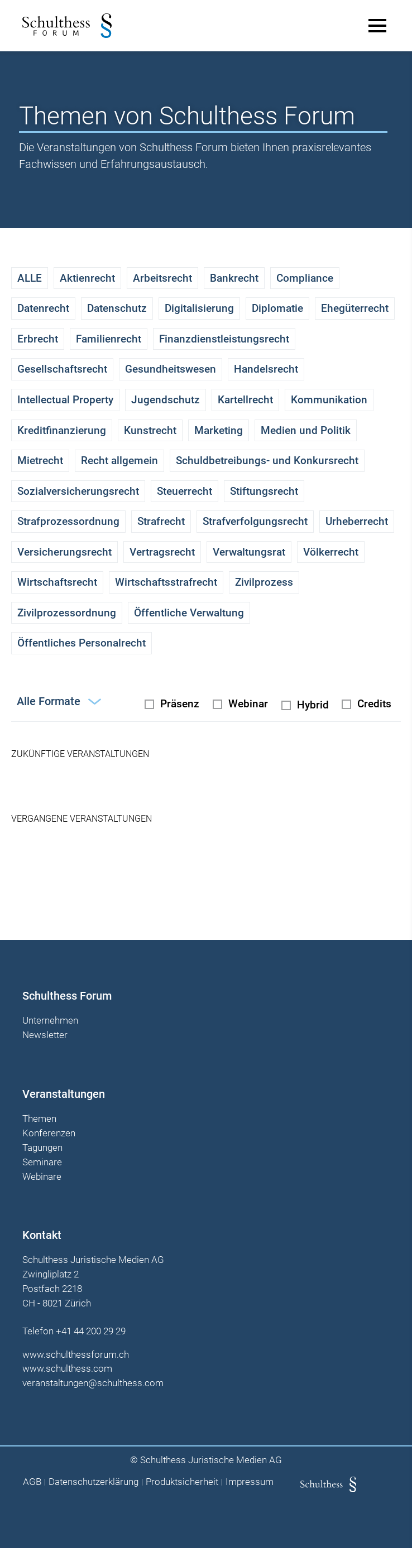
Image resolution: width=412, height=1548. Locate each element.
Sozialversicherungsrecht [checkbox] (78, 491)
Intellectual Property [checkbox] (65, 399)
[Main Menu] (377, 25)
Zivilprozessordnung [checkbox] (66, 612)
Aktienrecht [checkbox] (87, 278)
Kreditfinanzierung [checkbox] (61, 430)
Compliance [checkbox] (304, 278)
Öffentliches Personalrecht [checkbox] (81, 642)
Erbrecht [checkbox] (37, 338)
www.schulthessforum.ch (75, 1354)
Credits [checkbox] (374, 703)
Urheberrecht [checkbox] (356, 521)
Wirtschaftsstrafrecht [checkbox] (166, 582)
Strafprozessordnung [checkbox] (68, 521)
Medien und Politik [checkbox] (306, 430)
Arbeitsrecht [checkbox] (162, 278)
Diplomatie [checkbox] (277, 308)
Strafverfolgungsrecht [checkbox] (255, 521)
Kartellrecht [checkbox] (245, 399)
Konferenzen (48, 1134)
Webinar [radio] (248, 703)
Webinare (41, 1177)
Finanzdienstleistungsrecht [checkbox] (224, 338)
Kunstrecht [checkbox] (150, 430)
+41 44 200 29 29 (91, 1331)
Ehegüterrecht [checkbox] (355, 308)
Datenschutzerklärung (93, 1482)
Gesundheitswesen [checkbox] (170, 369)
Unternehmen (50, 1021)
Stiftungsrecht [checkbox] (264, 491)
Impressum (250, 1482)
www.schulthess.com (67, 1368)
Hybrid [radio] (313, 704)
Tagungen (42, 1148)
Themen (39, 1119)
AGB (32, 1482)
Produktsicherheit (182, 1482)
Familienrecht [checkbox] (108, 338)
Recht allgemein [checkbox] (119, 460)
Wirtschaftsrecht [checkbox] (57, 582)
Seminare (42, 1163)
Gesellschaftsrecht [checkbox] (62, 369)
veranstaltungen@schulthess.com (93, 1382)
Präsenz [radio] (179, 703)
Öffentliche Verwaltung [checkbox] (189, 612)
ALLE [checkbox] (29, 278)
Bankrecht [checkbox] (234, 278)
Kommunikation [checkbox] (329, 399)
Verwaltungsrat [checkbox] (249, 552)
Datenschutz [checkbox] (117, 308)
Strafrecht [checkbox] (161, 521)
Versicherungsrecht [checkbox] (64, 552)
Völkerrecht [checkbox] (330, 552)
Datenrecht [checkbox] (43, 308)
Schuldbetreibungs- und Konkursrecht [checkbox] (267, 460)
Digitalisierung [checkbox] (199, 308)
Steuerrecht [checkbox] (184, 491)
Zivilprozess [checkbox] (264, 582)
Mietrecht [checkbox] (40, 460)
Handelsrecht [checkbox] (266, 369)
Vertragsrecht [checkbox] (162, 552)
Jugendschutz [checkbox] (165, 399)
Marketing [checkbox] (218, 430)
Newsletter (45, 1035)
